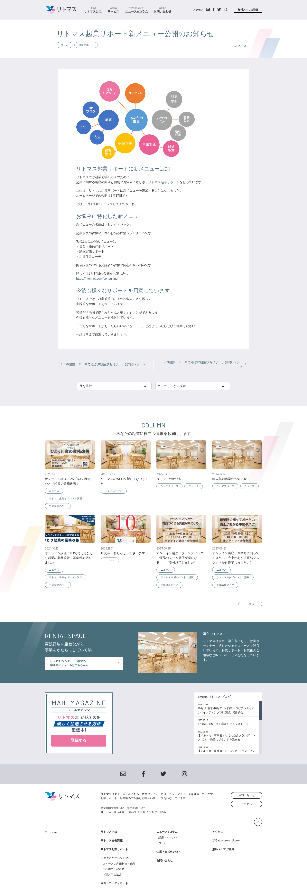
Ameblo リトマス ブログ (214, 697)
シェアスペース (114, 490)
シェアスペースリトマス (116, 857)
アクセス (198, 9)
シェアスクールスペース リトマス (62, 10)
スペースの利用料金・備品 (120, 863)
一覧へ (250, 604)
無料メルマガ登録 (248, 9)
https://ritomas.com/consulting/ (97, 278)
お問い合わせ (162, 9)
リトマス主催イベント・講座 (65, 498)
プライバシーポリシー (226, 840)
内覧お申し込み (112, 874)
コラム (64, 45)
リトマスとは (93, 9)
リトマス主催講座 (112, 840)
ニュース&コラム (136, 9)
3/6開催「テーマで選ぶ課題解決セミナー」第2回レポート (103, 364)
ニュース (54, 490)
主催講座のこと (58, 506)
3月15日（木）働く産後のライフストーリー (224, 723)
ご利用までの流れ (114, 869)
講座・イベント (168, 837)
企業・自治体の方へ (168, 851)
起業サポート (86, 45)
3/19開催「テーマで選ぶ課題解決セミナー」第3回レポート (205, 364)
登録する (78, 740)
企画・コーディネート (114, 883)
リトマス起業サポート (164, 182)
